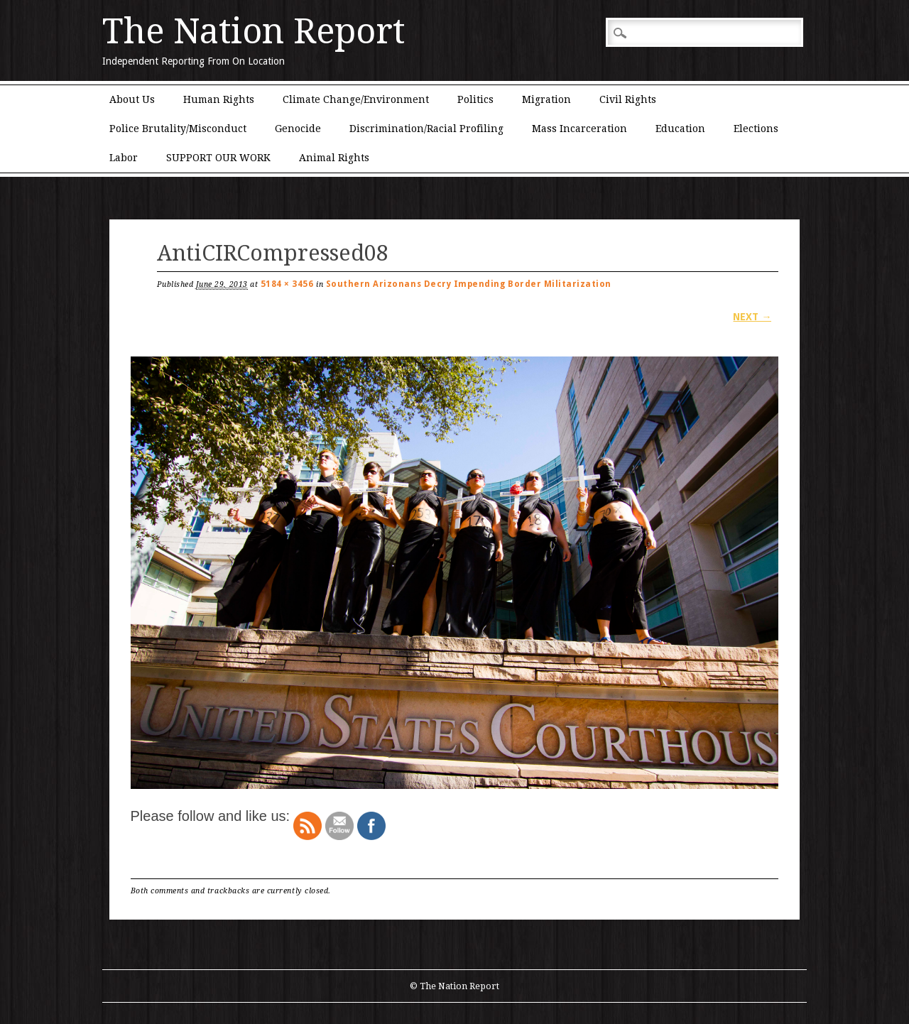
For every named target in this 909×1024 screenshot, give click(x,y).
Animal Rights (334, 157)
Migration (546, 99)
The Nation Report (253, 31)
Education (680, 128)
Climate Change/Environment (356, 99)
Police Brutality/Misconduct (177, 128)
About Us (132, 99)
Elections (756, 128)
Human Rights (218, 99)
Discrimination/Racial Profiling (426, 128)
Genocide (298, 128)
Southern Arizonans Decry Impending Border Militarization (468, 284)
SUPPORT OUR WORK (218, 157)
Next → (752, 316)
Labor (123, 157)
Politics (475, 99)
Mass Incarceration (579, 128)
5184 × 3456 (287, 284)
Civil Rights (627, 99)
